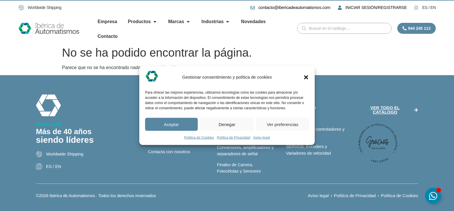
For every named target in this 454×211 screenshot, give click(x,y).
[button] (306, 77)
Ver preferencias (282, 124)
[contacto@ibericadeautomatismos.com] (252, 7)
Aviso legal (261, 138)
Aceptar (171, 124)
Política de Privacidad (233, 138)
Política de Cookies (199, 138)
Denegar (227, 124)
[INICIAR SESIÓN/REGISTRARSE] (340, 7)
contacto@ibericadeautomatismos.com (294, 7)
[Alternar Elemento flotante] (433, 196)
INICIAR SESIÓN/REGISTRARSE (376, 7)
